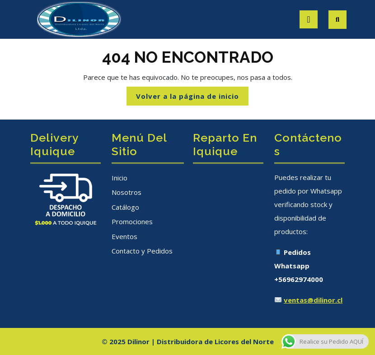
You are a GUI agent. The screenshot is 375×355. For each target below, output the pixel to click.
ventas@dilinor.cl (313, 299)
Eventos (124, 236)
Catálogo (125, 207)
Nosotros (126, 192)
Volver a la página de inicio (192, 98)
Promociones (132, 221)
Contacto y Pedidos (142, 250)
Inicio (119, 177)
